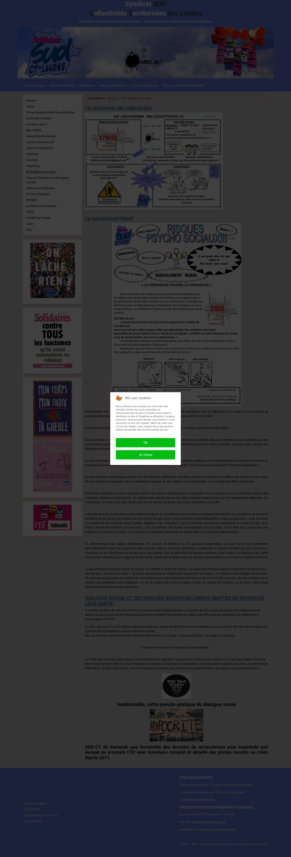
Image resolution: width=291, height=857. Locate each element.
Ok (145, 443)
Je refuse (145, 455)
